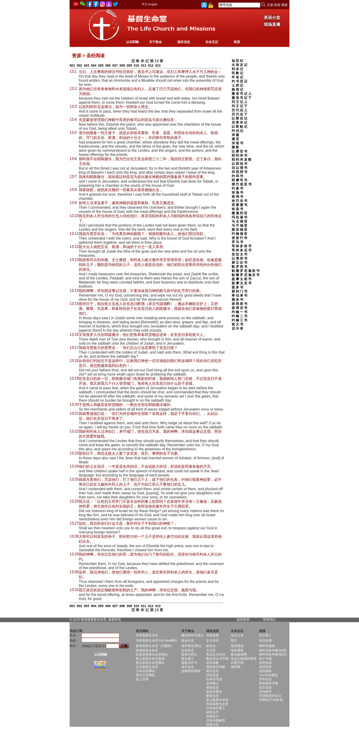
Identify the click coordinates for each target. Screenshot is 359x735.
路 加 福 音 (239, 229)
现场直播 (272, 24)
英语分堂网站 (145, 675)
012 (150, 65)
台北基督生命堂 (147, 667)
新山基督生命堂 (217, 700)
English (152, 4)
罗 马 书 (237, 242)
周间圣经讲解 (215, 667)
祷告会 (211, 646)
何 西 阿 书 (239, 172)
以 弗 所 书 (239, 258)
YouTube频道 (268, 675)
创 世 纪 (237, 60)
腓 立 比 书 (239, 262)
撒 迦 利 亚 (239, 213)
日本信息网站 (145, 671)
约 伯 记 (237, 130)
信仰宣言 (187, 650)
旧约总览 (212, 675)
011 (143, 65)
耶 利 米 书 (239, 155)
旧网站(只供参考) (271, 700)
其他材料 (265, 691)
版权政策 (243, 619)
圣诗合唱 (265, 640)
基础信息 (212, 687)
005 (100, 65)
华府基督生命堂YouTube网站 (156, 640)
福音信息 (183, 42)
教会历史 (187, 640)
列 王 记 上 (239, 102)
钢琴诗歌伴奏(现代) (273, 654)
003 (86, 65)
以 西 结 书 (239, 163)
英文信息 (265, 687)
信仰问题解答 (215, 720)
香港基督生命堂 (217, 704)
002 (79, 65)
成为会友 (187, 667)
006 (108, 65)
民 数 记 (237, 73)
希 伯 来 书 (239, 295)
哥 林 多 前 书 (241, 246)
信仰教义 (212, 683)
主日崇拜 (212, 640)
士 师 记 (237, 85)
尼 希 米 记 (239, 122)
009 (129, 65)
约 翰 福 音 (239, 233)
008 (122, 65)
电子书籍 (265, 658)
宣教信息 (212, 724)
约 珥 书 (237, 176)
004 (93, 65)
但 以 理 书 (239, 168)
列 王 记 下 (239, 106)
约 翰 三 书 (239, 320)
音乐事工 (265, 635)
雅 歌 (235, 147)
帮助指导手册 (268, 683)
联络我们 (269, 619)
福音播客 (265, 671)
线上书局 (142, 679)
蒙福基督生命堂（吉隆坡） (155, 646)
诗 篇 (235, 135)
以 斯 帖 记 (239, 126)
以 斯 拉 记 (239, 118)
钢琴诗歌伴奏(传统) (273, 650)
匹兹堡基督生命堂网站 (152, 654)
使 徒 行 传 (239, 238)
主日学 (211, 650)
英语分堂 (272, 17)
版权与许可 (189, 663)
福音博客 (237, 650)
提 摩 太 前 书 (241, 279)
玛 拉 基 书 (239, 217)
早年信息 (265, 679)
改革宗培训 (214, 679)
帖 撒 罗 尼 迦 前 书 (245, 271)
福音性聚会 (214, 691)
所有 (118, 619)
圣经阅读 (265, 663)
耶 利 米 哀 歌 (241, 159)
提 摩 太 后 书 (241, 283)
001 (72, 65)
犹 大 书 (237, 324)
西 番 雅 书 (239, 205)
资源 (237, 42)
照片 (234, 640)
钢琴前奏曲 (267, 646)
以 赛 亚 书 (239, 151)
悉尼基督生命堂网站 (150, 663)
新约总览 (212, 671)
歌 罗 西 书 (239, 266)
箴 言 (235, 139)
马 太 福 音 (239, 221)
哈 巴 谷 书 (239, 201)
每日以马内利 (215, 654)
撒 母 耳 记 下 (241, 98)
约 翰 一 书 (239, 312)
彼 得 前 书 (239, 303)
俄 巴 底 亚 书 (241, 184)
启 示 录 (237, 328)
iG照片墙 (237, 663)
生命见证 (211, 42)
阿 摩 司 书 (239, 180)
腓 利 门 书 (239, 291)
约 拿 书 (237, 188)
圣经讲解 (212, 663)
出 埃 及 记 (239, 65)
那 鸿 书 (237, 196)
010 (136, 65)
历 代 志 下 (239, 114)
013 (157, 65)
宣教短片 (212, 716)
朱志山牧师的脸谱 (243, 658)
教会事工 (187, 658)
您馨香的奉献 (191, 671)
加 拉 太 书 (239, 254)
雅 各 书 (237, 299)
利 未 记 (237, 69)
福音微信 (237, 646)
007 (115, 65)
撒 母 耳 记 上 (241, 93)
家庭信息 (212, 695)
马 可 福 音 (239, 225)
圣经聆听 (265, 667)
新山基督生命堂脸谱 (150, 658)
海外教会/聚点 (191, 646)
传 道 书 (237, 143)
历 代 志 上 (239, 110)
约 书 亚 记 (239, 81)
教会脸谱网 (239, 654)
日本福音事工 (215, 708)
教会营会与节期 (217, 658)
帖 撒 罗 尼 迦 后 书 (245, 275)
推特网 (235, 667)
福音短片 (212, 712)
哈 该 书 (237, 209)
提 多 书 (237, 287)
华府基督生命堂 (147, 635)
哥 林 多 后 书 (241, 250)
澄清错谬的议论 (270, 695)
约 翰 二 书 (239, 316)
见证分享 (237, 635)
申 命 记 (237, 77)
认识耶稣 (132, 42)
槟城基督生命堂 (147, 650)
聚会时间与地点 (192, 635)
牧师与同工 (189, 654)
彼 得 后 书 (239, 308)
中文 (145, 4)
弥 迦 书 (237, 192)
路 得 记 (237, 89)
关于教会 (155, 42)
